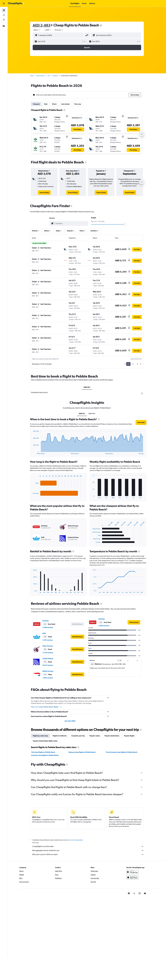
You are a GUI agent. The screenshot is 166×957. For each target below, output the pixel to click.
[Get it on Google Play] (132, 872)
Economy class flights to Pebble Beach (45, 755)
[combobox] (37, 30)
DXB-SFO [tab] (87, 387)
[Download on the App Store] (132, 877)
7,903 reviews (48, 678)
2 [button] (132, 364)
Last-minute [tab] (65, 104)
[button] (3, 3)
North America (40, 75)
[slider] (125, 224)
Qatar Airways (48, 646)
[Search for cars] (4, 15)
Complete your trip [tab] (78, 736)
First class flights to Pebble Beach (43, 752)
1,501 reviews (48, 640)
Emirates (46, 621)
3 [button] (137, 364)
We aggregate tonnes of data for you (88, 850)
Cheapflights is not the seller (88, 846)
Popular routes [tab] (94, 736)
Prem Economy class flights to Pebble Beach (121, 752)
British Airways (48, 671)
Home (32, 75)
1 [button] (128, 364)
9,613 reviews (48, 665)
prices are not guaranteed (75, 840)
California (55, 75)
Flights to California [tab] (60, 736)
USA (48, 75)
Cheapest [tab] (36, 104)
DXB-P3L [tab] (82, 413)
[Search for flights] (4, 10)
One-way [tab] (77, 104)
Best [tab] (45, 104)
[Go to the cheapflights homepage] (16, 3)
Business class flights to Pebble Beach (82, 752)
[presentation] (101, 25)
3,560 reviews (48, 627)
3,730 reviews (48, 652)
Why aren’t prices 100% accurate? (88, 854)
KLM (44, 633)
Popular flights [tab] (129, 736)
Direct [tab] (54, 104)
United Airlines (48, 658)
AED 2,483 (41, 25)
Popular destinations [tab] (112, 736)
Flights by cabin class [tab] (40, 736)
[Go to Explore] (4, 19)
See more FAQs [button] (70, 721)
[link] (44, 192)
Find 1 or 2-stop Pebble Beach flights (46, 707)
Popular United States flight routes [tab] (45, 741)
